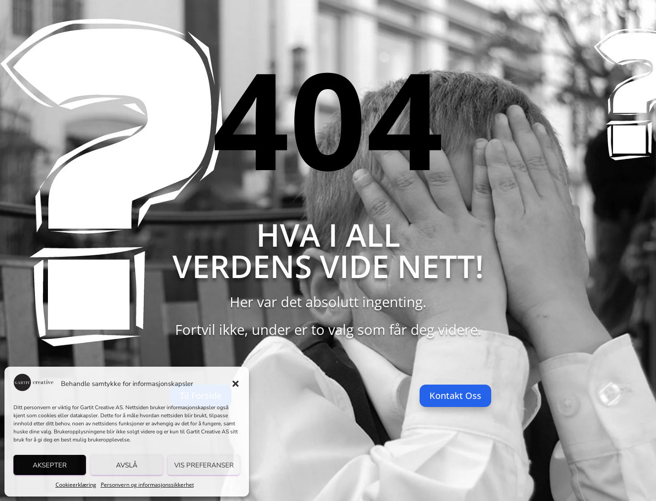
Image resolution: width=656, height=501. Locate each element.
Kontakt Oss (455, 396)
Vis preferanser (204, 465)
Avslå (126, 465)
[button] (235, 383)
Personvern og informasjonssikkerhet (147, 484)
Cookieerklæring (76, 484)
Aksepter (50, 465)
